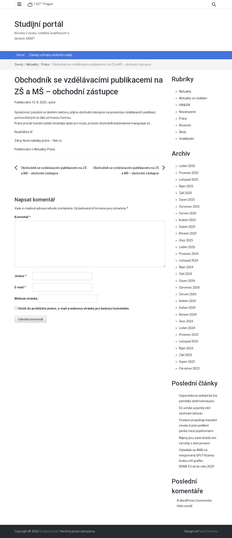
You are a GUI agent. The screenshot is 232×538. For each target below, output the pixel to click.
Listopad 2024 (188, 260)
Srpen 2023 (187, 361)
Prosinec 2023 (188, 334)
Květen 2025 (187, 220)
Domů (19, 64)
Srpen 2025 (187, 199)
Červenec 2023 (189, 368)
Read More (21, 132)
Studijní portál (38, 24)
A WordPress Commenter (194, 500)
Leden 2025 (187, 247)
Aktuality (32, 64)
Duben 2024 (187, 307)
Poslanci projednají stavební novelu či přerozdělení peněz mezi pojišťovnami (198, 425)
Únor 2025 (186, 240)
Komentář (22, 217)
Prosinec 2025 (188, 173)
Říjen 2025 (186, 186)
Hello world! (184, 506)
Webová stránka (25, 298)
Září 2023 (185, 355)
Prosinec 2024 (188, 253)
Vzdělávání (186, 138)
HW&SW (184, 105)
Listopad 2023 (188, 341)
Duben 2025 (187, 226)
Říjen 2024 (186, 267)
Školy (182, 132)
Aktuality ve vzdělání (193, 98)
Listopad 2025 (188, 179)
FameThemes (208, 531)
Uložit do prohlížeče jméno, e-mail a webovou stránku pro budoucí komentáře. (74, 308)
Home (20, 55)
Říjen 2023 (186, 348)
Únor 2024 (186, 321)
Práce (45, 64)
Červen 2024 (187, 294)
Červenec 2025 (189, 206)
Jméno (20, 276)
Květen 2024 (187, 301)
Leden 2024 (187, 328)
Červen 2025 (187, 213)
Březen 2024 (188, 314)
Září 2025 (185, 193)
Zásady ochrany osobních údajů (50, 55)
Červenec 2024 (189, 287)
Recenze (185, 125)
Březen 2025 (188, 233)
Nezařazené (187, 112)
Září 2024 (185, 274)
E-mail (20, 287)
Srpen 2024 (187, 281)
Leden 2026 (187, 166)
